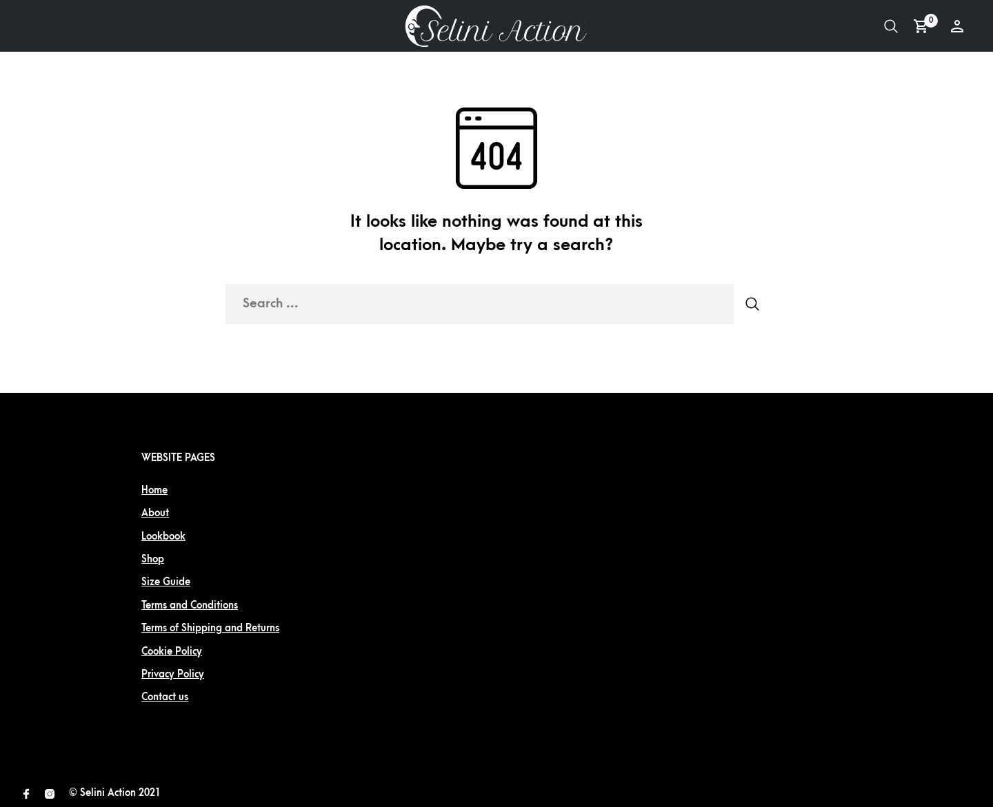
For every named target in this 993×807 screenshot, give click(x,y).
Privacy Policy (172, 674)
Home (154, 490)
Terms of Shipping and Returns (210, 628)
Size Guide (165, 582)
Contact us (164, 697)
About (155, 513)
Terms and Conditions (189, 605)
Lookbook (163, 536)
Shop (152, 559)
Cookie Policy (171, 651)
